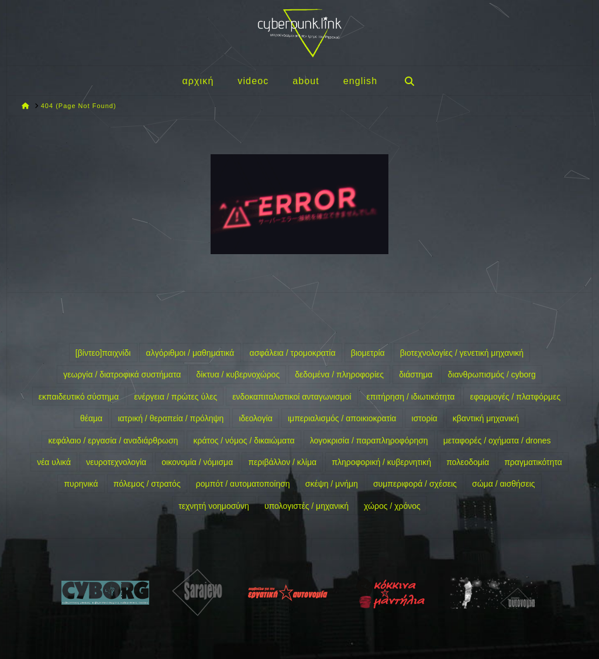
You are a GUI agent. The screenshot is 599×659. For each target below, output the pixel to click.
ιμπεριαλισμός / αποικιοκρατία (342, 418)
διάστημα (415, 374)
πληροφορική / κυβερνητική (381, 462)
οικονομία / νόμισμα (197, 462)
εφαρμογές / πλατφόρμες (515, 396)
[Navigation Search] (409, 80)
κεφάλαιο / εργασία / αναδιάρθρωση (113, 440)
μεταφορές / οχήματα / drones (497, 440)
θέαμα (91, 418)
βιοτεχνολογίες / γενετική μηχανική (462, 353)
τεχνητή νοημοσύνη (213, 506)
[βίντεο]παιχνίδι (103, 353)
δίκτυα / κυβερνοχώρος (238, 374)
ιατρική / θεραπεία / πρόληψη (170, 418)
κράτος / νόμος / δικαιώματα (244, 440)
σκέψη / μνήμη (331, 483)
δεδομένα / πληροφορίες (339, 374)
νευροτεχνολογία (116, 462)
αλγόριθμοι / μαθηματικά (190, 353)
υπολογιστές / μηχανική (306, 506)
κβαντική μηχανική (486, 418)
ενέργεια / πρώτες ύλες (175, 396)
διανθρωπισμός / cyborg (492, 374)
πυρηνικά (81, 483)
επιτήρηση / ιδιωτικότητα (411, 396)
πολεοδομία (467, 462)
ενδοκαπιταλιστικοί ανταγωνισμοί (291, 396)
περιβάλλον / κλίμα (282, 462)
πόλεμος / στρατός (147, 483)
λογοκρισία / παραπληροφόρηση (369, 440)
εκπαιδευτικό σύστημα (79, 396)
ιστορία (425, 418)
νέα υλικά (54, 462)
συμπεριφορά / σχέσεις (415, 483)
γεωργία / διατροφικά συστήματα (122, 374)
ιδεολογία (255, 418)
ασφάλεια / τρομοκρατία (293, 353)
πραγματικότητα (533, 462)
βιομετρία (368, 353)
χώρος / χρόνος (392, 506)
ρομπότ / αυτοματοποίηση (243, 483)
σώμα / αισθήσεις (503, 483)
